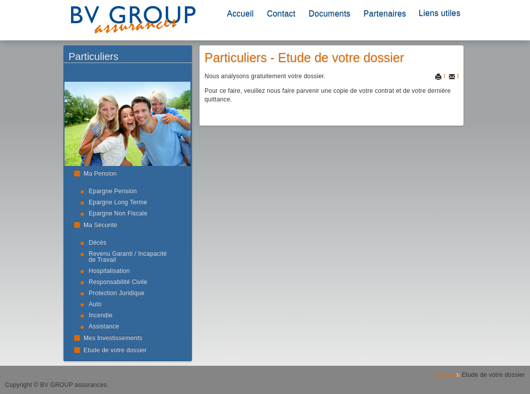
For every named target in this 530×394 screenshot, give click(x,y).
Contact (281, 14)
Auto (95, 304)
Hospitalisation (109, 270)
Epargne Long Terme (118, 202)
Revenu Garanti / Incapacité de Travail (128, 256)
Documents (330, 14)
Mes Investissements (113, 338)
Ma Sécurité (100, 225)
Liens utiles (439, 13)
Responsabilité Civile (118, 282)
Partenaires (385, 14)
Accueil (240, 14)
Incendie (100, 315)
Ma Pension (100, 173)
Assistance (104, 326)
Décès (97, 242)
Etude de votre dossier (115, 350)
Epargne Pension (113, 191)
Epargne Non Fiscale (118, 213)
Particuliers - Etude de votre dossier (304, 57)
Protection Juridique (117, 293)
